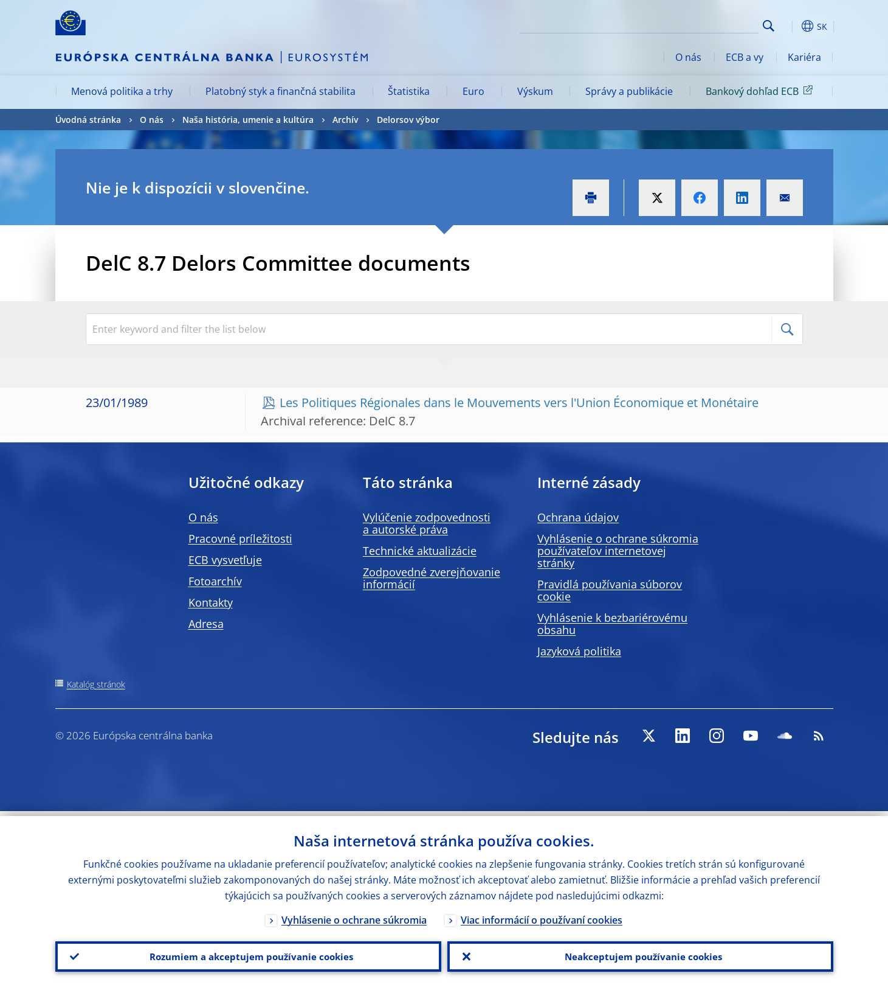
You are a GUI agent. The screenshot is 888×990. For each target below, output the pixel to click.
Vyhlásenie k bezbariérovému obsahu (612, 623)
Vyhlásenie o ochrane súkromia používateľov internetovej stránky (617, 550)
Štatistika (409, 91)
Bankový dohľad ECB (761, 90)
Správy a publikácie (629, 91)
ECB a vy (744, 57)
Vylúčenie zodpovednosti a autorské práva (426, 523)
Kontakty (210, 602)
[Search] (698, 24)
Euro (473, 91)
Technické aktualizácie (420, 550)
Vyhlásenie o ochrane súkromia (354, 915)
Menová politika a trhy (122, 91)
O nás (688, 57)
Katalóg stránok (96, 684)
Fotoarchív (215, 581)
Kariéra (804, 57)
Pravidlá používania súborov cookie (609, 590)
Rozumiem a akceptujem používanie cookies (248, 954)
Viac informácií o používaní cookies (541, 915)
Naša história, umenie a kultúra (248, 119)
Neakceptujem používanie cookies (640, 954)
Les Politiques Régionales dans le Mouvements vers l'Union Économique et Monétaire (519, 402)
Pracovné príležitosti (240, 538)
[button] (790, 26)
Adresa (206, 623)
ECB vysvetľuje (225, 560)
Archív (345, 119)
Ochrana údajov (578, 517)
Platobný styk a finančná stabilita (280, 91)
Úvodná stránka (88, 119)
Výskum (535, 91)
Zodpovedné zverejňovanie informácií (431, 578)
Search (769, 26)
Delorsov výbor (408, 119)
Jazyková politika (579, 651)
